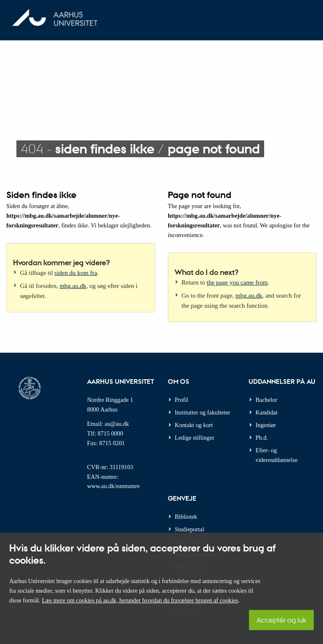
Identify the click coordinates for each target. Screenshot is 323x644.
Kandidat (267, 412)
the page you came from (237, 282)
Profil (182, 399)
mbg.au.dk (73, 285)
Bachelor (267, 399)
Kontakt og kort (194, 425)
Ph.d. (262, 437)
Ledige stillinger (194, 437)
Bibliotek (186, 516)
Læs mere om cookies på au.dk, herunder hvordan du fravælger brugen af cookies (140, 600)
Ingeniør (266, 425)
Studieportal (189, 529)
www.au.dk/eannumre (113, 486)
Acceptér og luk (281, 619)
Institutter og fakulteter (202, 412)
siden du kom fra (76, 272)
